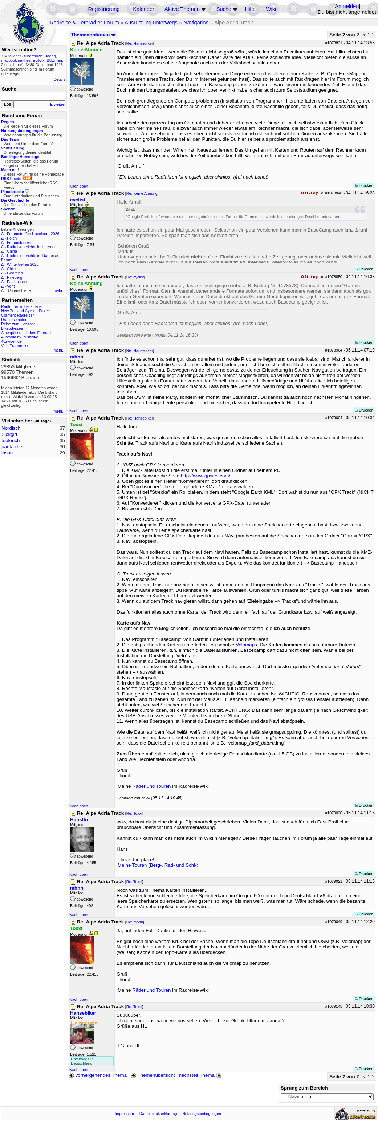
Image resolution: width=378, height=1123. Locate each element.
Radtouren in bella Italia (21, 306)
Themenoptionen (93, 34)
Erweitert (57, 104)
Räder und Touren (152, 786)
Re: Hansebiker (139, 43)
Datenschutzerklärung (158, 1113)
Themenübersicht (153, 1075)
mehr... (59, 290)
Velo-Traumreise (15, 346)
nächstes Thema (201, 1075)
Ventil (11, 286)
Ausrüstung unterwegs (151, 22)
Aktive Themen (182, 9)
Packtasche (17, 282)
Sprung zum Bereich (304, 1088)
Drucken (364, 185)
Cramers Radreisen (17, 315)
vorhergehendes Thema (98, 1075)
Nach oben (78, 186)
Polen (12, 238)
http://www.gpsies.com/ (205, 475)
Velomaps (246, 644)
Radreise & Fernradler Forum (84, 22)
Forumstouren (19, 242)
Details (59, 79)
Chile (11, 268)
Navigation (195, 22)
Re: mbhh (134, 922)
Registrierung (103, 9)
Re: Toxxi (134, 813)
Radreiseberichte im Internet (31, 247)
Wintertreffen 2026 (22, 264)
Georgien (15, 273)
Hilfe (250, 9)
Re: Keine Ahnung (142, 193)
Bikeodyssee (12, 328)
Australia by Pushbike (19, 337)
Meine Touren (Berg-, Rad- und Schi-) (158, 865)
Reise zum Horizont (18, 324)
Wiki (271, 9)
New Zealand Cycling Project (26, 311)
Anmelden (347, 6)
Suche (224, 9)
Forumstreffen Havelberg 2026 (33, 234)
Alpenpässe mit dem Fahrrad (26, 332)
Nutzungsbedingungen (201, 1113)
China (12, 251)
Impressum (124, 1113)
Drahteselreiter (14, 319)
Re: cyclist (135, 277)
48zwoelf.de (11, 341)
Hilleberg (14, 277)
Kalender (143, 9)
